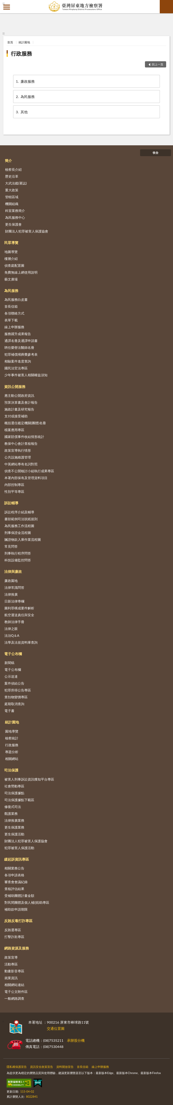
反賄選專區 (12, 930)
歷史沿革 (11, 176)
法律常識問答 (14, 587)
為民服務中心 (15, 217)
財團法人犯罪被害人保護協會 (26, 231)
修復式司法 (12, 807)
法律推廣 (11, 594)
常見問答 (11, 546)
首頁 (10, 42)
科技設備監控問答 (17, 560)
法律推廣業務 (14, 820)
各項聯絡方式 (14, 313)
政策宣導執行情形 (17, 450)
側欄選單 (6, 7)
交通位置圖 (56, 1028)
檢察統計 (11, 738)
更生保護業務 (14, 827)
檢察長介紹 (13, 169)
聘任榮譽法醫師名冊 (19, 347)
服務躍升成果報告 (17, 334)
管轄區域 (11, 197)
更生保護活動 (14, 834)
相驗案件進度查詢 (17, 361)
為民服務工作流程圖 (19, 526)
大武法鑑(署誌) (16, 183)
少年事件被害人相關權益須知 (26, 375)
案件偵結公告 (14, 683)
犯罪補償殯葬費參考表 (21, 354)
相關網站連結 (14, 985)
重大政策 (11, 190)
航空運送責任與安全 (19, 615)
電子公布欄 (13, 654)
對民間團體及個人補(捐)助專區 (26, 902)
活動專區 (11, 964)
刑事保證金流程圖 (17, 533)
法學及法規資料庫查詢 (21, 642)
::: (3, 3)
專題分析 (11, 752)
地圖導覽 (11, 252)
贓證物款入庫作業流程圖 (22, 539)
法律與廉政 (13, 571)
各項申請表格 (14, 875)
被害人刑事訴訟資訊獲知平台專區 (29, 779)
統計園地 (24, 42)
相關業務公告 (14, 868)
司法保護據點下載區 (19, 800)
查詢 (166, 6)
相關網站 (11, 759)
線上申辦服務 (14, 327)
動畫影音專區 (14, 971)
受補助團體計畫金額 (19, 896)
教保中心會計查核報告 (21, 443)
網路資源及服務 (16, 948)
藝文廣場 (11, 279)
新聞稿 (9, 663)
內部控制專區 (14, 485)
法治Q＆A (11, 635)
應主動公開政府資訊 (19, 395)
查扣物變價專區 (16, 697)
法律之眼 (11, 629)
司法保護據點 (14, 793)
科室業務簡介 (15, 211)
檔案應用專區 (14, 430)
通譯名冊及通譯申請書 (21, 341)
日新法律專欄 (14, 601)
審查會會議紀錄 (16, 882)
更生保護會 (13, 224)
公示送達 (11, 676)
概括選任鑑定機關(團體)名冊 (25, 423)
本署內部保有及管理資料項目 (26, 478)
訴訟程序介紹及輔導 (19, 512)
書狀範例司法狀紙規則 (21, 519)
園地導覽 (11, 731)
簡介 (8, 160)
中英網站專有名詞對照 (21, 464)
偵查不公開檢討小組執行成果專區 (29, 471)
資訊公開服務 (14, 386)
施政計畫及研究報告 (19, 409)
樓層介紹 (11, 259)
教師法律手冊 (14, 622)
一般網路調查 (14, 998)
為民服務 (25, 96)
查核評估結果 (14, 889)
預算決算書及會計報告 (21, 402)
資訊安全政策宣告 (41, 1067)
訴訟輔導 (11, 503)
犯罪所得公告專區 (17, 690)
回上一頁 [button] (157, 64)
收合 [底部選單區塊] (155, 152)
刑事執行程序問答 (17, 553)
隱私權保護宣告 (17, 1067)
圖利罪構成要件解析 (19, 608)
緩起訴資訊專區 (16, 859)
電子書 (9, 711)
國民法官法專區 (16, 368)
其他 (21, 111)
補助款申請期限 (16, 909)
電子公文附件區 (16, 992)
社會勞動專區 (14, 786)
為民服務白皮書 (16, 299)
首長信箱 (11, 306)
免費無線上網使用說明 (21, 272)
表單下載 (11, 320)
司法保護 (11, 770)
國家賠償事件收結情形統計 (24, 437)
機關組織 (11, 204)
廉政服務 (25, 81)
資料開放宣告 (65, 1067)
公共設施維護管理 (17, 457)
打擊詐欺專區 (14, 937)
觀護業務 (11, 813)
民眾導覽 (11, 242)
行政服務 (21, 53)
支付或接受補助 (16, 416)
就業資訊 (11, 978)
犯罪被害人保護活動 (19, 848)
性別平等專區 (14, 491)
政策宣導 (11, 957)
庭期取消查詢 (14, 704)
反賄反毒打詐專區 (18, 921)
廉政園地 (11, 581)
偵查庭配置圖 (14, 265)
